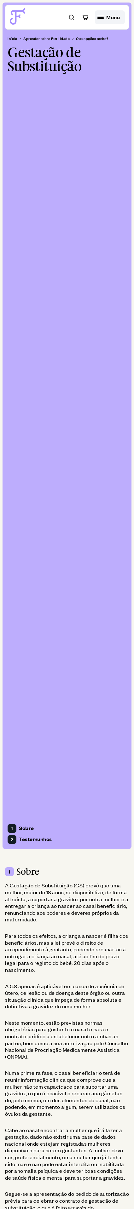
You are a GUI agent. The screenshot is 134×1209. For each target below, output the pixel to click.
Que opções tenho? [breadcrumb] (92, 39)
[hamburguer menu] (110, 17)
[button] (72, 17)
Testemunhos (30, 839)
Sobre (21, 828)
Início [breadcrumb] (12, 39)
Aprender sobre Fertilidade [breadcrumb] (46, 39)
